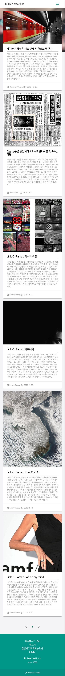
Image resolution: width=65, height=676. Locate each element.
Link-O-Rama (15, 294)
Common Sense (16, 87)
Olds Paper (14, 192)
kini (38, 672)
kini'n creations (14, 3)
